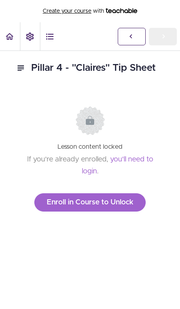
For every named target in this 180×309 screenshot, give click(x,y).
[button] (10, 36)
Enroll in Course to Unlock (90, 202)
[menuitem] (30, 36)
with (90, 11)
